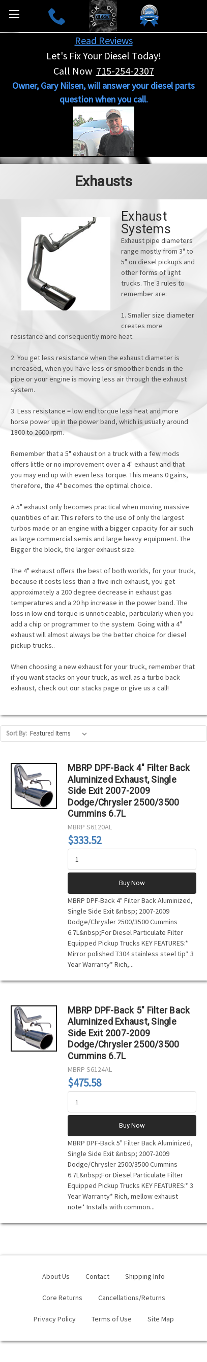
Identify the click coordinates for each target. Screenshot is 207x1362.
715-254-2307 (125, 70)
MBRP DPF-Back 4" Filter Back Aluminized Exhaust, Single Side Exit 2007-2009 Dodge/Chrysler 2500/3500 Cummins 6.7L (129, 791)
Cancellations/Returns (131, 1297)
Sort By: (16, 733)
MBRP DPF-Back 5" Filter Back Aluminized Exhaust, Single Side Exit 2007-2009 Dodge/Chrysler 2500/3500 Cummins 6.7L (129, 1033)
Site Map (160, 1318)
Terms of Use (112, 1318)
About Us (56, 1276)
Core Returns (62, 1297)
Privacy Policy (55, 1318)
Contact (97, 1276)
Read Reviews (104, 40)
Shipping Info (145, 1276)
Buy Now (132, 883)
